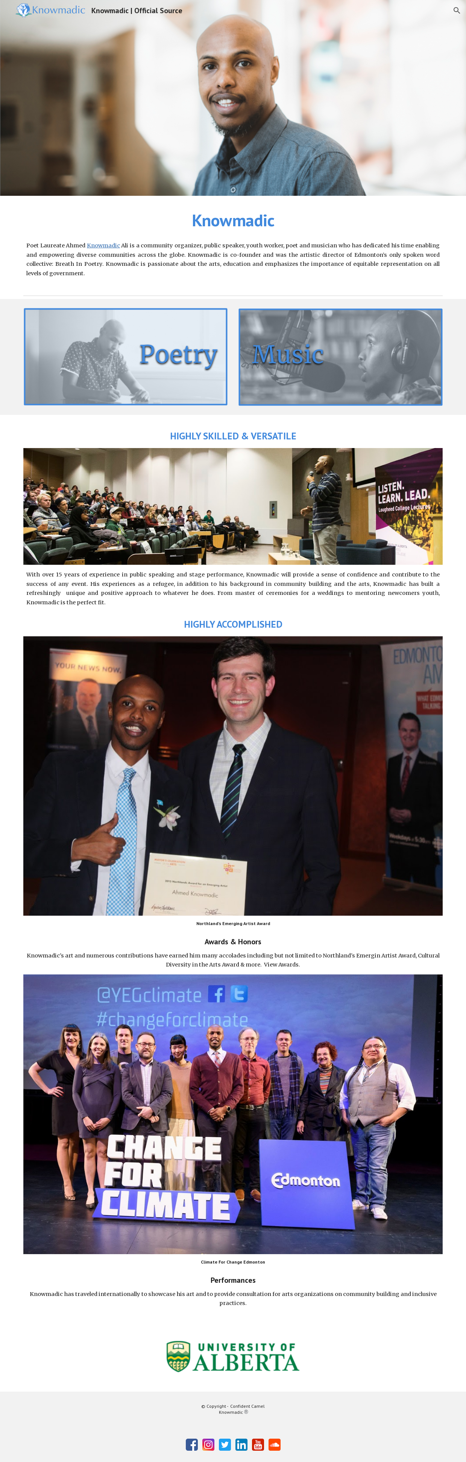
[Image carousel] (233, 1356)
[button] (457, 11)
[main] (232, 220)
